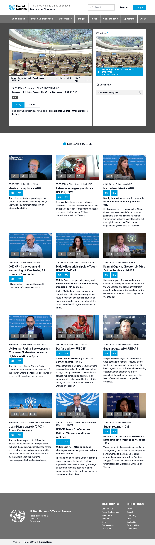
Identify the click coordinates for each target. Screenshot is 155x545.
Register (124, 7)
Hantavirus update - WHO (25, 188)
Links (129, 519)
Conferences (110, 18)
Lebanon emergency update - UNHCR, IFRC (74, 190)
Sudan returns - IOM (116, 426)
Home (129, 509)
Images (82, 18)
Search (130, 512)
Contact (16, 542)
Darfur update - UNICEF (71, 348)
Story (18, 104)
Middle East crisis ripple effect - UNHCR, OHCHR (76, 268)
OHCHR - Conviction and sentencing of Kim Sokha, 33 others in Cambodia (27, 270)
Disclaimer (132, 529)
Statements (65, 18)
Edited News (18, 18)
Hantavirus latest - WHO (118, 188)
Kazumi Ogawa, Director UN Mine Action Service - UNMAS (124, 268)
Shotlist (32, 104)
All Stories (106, 529)
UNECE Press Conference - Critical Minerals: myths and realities (73, 433)
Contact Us (131, 522)
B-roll (94, 18)
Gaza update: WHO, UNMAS (120, 348)
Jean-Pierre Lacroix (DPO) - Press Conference (26, 428)
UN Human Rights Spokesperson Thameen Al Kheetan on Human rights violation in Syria (29, 352)
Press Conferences (42, 18)
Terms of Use (133, 525)
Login (140, 7)
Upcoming (129, 18)
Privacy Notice (45, 542)
